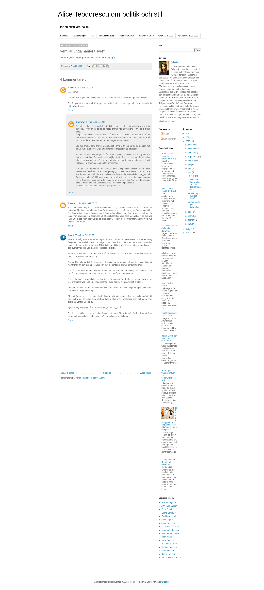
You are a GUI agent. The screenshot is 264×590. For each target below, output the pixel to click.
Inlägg (165, 134)
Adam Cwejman (168, 502)
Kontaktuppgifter (79, 36)
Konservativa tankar (170, 526)
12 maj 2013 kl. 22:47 (84, 88)
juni (190, 168)
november (193, 149)
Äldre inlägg (145, 373)
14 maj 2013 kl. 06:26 (87, 203)
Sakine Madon (167, 550)
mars (190, 216)
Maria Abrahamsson (170, 533)
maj (190, 172)
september (193, 156)
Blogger (165, 582)
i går (113, 57)
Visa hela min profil (167, 121)
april (190, 212)
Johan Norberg (168, 523)
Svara (70, 110)
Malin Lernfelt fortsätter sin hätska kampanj (168, 156)
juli (189, 164)
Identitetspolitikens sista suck (169, 314)
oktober (191, 152)
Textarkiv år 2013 (146, 36)
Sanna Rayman (168, 554)
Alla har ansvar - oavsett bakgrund (169, 254)
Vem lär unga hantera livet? (194, 195)
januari (191, 224)
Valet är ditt (193, 176)
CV (93, 36)
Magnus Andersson (170, 530)
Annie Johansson (169, 506)
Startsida (64, 36)
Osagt (71, 235)
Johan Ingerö (167, 519)
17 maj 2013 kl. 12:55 (96, 122)
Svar (73, 116)
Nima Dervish (167, 540)
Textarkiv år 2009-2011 (188, 36)
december (193, 145)
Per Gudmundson (169, 547)
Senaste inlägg (67, 373)
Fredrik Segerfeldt (169, 516)
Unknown (80, 122)
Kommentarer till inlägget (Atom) (90, 378)
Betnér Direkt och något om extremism (169, 338)
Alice (176, 62)
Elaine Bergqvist (168, 513)
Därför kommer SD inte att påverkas (168, 462)
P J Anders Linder (169, 544)
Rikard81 (72, 203)
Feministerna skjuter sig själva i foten (169, 191)
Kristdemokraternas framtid (169, 226)
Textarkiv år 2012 (165, 36)
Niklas (71, 88)
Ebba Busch (166, 509)
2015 (188, 133)
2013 (188, 141)
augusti (191, 160)
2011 (188, 233)
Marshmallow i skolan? (167, 284)
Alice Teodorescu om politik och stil (110, 14)
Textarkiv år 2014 (126, 36)
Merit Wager (166, 537)
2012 (188, 229)
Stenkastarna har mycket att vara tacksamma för (194, 185)
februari (191, 220)
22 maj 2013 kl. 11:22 (84, 235)
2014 (188, 137)
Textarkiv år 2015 (106, 36)
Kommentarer (168, 139)
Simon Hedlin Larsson (171, 557)
